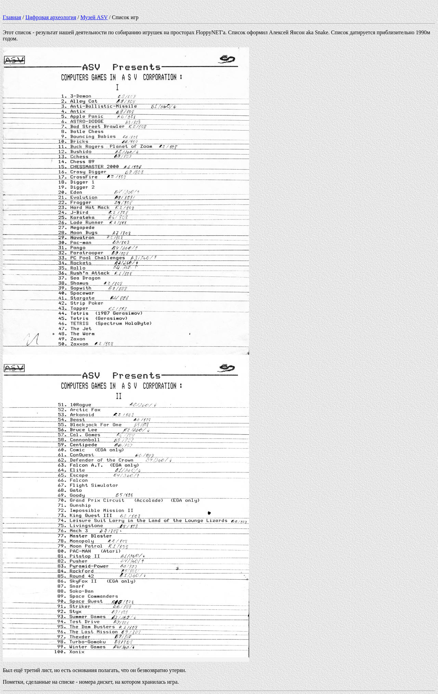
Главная (12, 17)
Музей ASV (94, 17)
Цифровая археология (50, 17)
